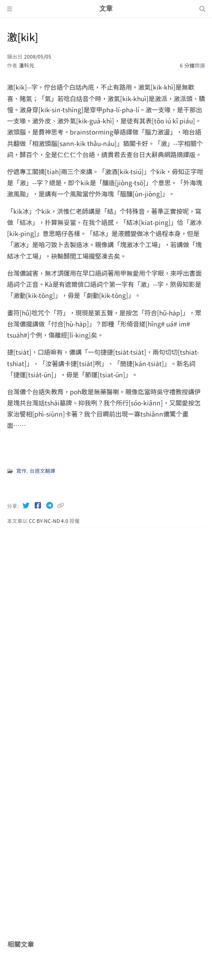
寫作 (21, 470)
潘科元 (26, 65)
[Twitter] (26, 505)
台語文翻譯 (42, 470)
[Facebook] (38, 505)
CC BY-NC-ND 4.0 (49, 520)
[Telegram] (50, 505)
